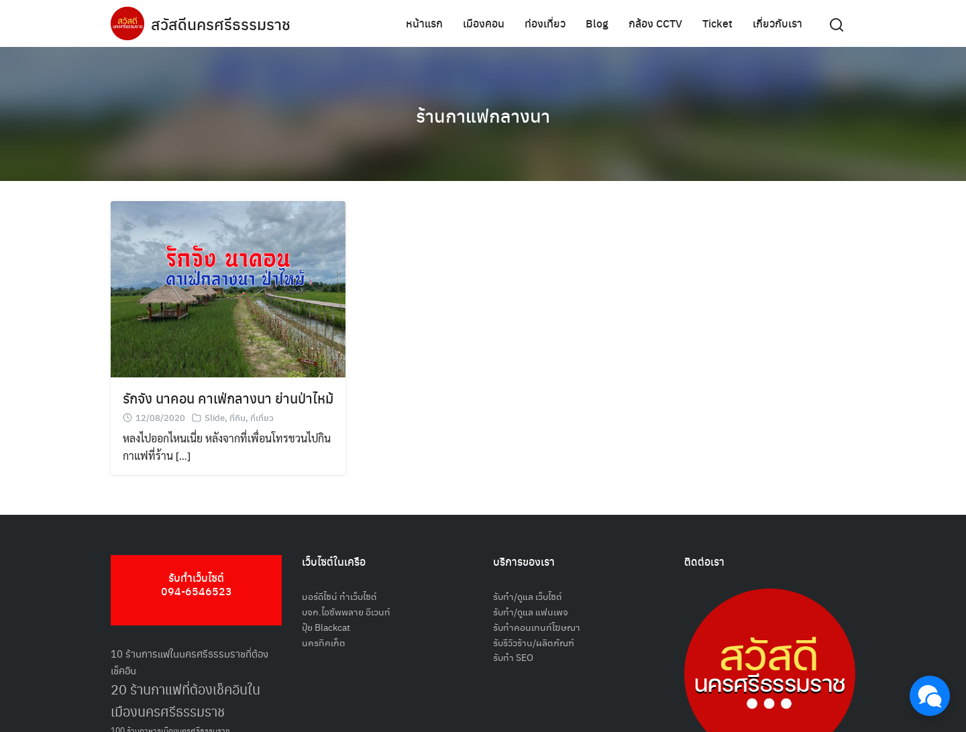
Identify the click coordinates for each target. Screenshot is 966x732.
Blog (597, 23)
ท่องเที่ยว (545, 23)
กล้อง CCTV (655, 23)
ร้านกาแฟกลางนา (483, 114)
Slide (215, 417)
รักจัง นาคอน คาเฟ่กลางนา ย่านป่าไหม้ (228, 398)
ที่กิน (237, 417)
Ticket (717, 23)
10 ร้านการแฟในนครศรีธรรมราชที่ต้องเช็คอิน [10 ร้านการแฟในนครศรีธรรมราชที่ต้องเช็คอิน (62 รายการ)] (189, 661)
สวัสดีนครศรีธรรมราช (222, 23)
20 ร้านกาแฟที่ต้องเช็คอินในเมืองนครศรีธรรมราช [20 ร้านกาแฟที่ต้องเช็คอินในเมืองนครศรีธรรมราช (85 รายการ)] (185, 700)
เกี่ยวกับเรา (777, 23)
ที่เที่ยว (262, 417)
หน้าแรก (424, 23)
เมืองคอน (483, 23)
